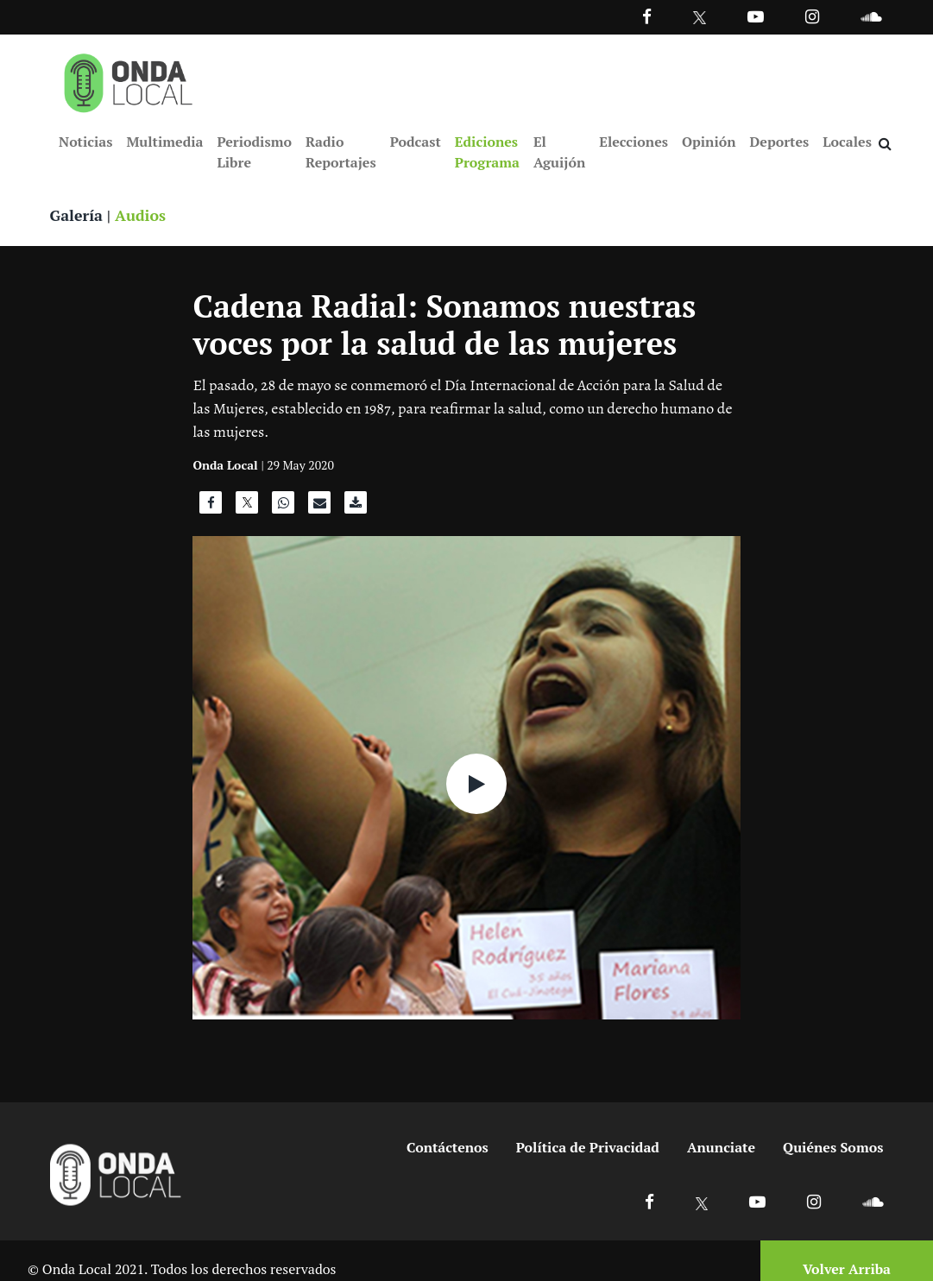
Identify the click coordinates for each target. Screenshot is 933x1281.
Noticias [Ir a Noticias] (85, 141)
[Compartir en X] (247, 507)
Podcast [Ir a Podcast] (415, 141)
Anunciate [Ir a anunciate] (721, 1148)
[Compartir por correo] (319, 507)
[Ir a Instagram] (812, 16)
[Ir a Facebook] (649, 1202)
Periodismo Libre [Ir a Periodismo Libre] (254, 152)
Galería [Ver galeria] (77, 215)
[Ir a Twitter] (699, 17)
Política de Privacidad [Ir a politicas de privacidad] (587, 1148)
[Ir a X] (702, 1202)
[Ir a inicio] (128, 79)
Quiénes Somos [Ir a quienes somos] (833, 1148)
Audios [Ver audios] (141, 215)
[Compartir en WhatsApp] (283, 507)
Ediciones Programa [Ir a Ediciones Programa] (487, 152)
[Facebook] (647, 16)
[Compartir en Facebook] (210, 507)
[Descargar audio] (355, 507)
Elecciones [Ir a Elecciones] (633, 141)
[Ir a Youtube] (755, 16)
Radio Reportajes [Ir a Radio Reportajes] (341, 152)
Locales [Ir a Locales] (847, 141)
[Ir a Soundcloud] (872, 1202)
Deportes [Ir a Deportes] (780, 141)
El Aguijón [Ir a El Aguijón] (559, 152)
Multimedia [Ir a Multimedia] (164, 141)
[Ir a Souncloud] (871, 16)
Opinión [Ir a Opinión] (709, 141)
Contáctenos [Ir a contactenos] (448, 1148)
